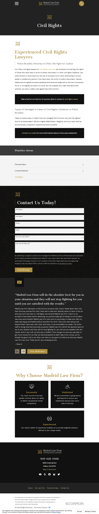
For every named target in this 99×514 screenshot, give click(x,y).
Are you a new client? (22, 237)
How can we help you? (23, 243)
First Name (19, 209)
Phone (18, 223)
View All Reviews (37, 351)
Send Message (24, 270)
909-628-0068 (49, 458)
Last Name (19, 216)
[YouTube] (40, 474)
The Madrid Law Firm (47, 69)
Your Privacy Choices (42, 507)
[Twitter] (59, 474)
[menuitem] (48, 164)
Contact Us (64, 488)
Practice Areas (52, 488)
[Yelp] (45, 474)
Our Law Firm (40, 488)
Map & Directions (49, 469)
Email (17, 230)
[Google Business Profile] (54, 474)
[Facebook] (49, 474)
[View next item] (23, 351)
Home (30, 488)
